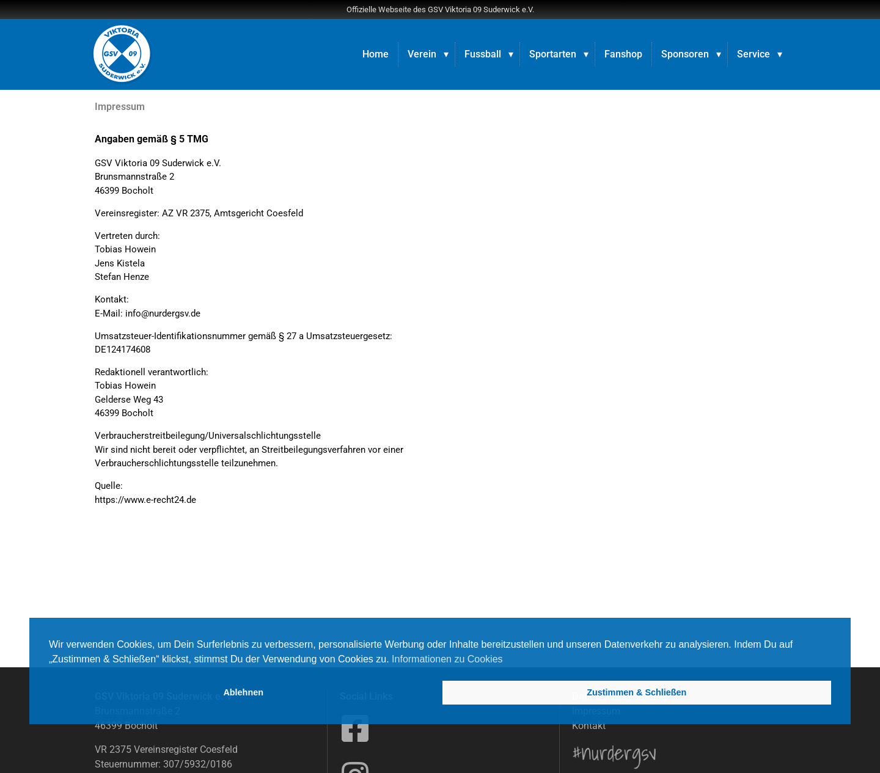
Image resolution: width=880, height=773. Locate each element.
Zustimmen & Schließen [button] (636, 692)
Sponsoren (685, 54)
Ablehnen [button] (243, 692)
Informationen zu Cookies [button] (447, 659)
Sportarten (552, 54)
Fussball (482, 54)
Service (753, 54)
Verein (422, 54)
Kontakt (589, 725)
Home (375, 54)
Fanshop (623, 54)
